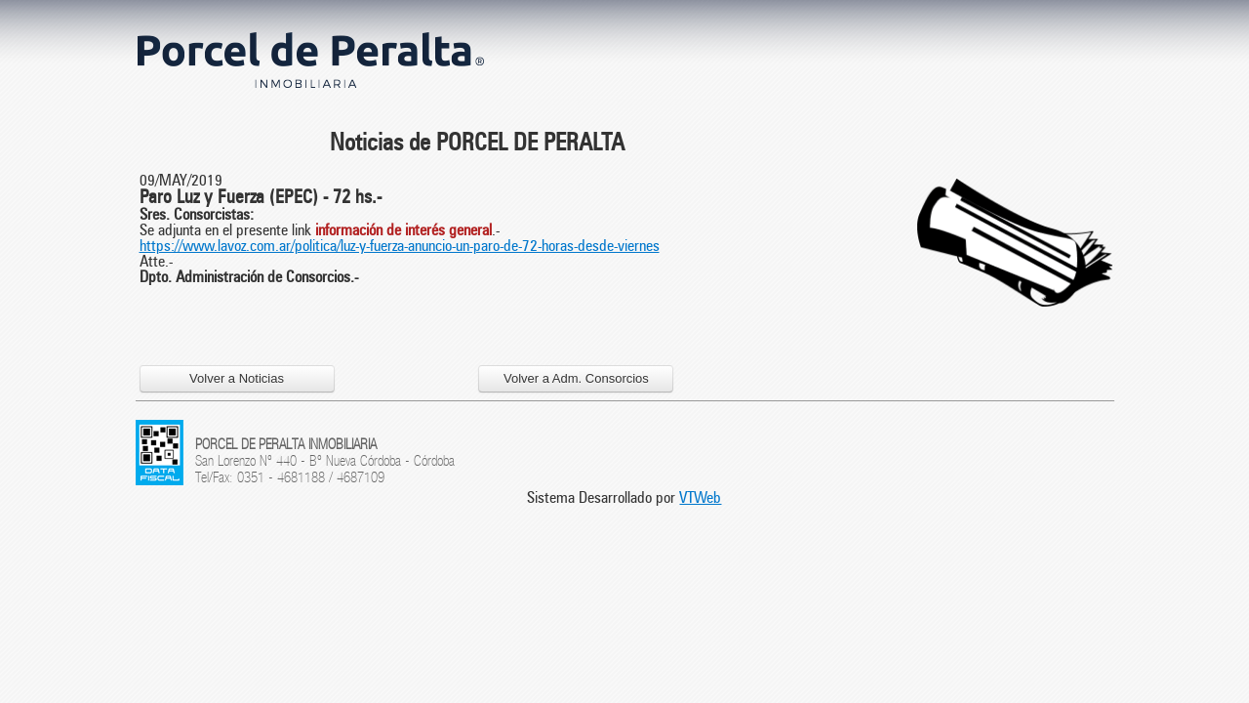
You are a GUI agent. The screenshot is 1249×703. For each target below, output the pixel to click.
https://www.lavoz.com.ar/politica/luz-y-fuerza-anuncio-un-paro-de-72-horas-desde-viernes (400, 246)
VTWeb (700, 498)
